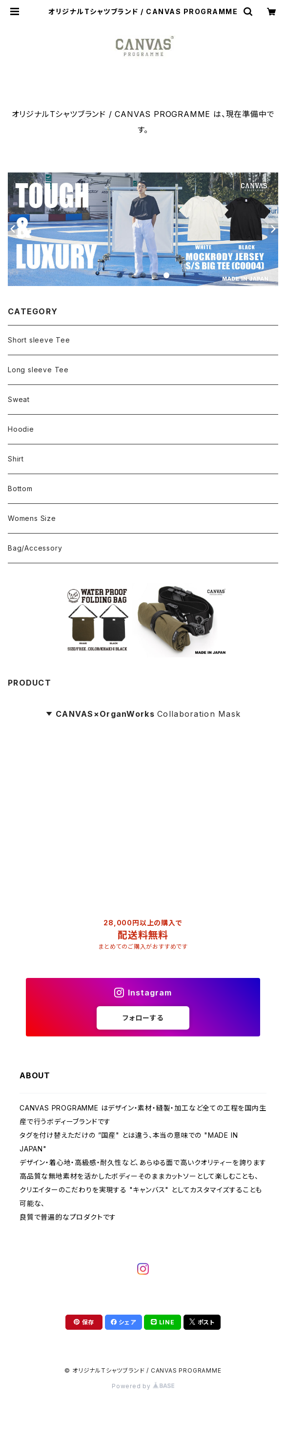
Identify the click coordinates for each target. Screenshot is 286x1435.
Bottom (20, 488)
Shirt (16, 459)
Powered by (143, 1386)
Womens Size (32, 518)
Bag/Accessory (35, 548)
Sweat (19, 399)
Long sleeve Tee (38, 369)
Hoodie (21, 429)
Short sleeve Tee (39, 340)
